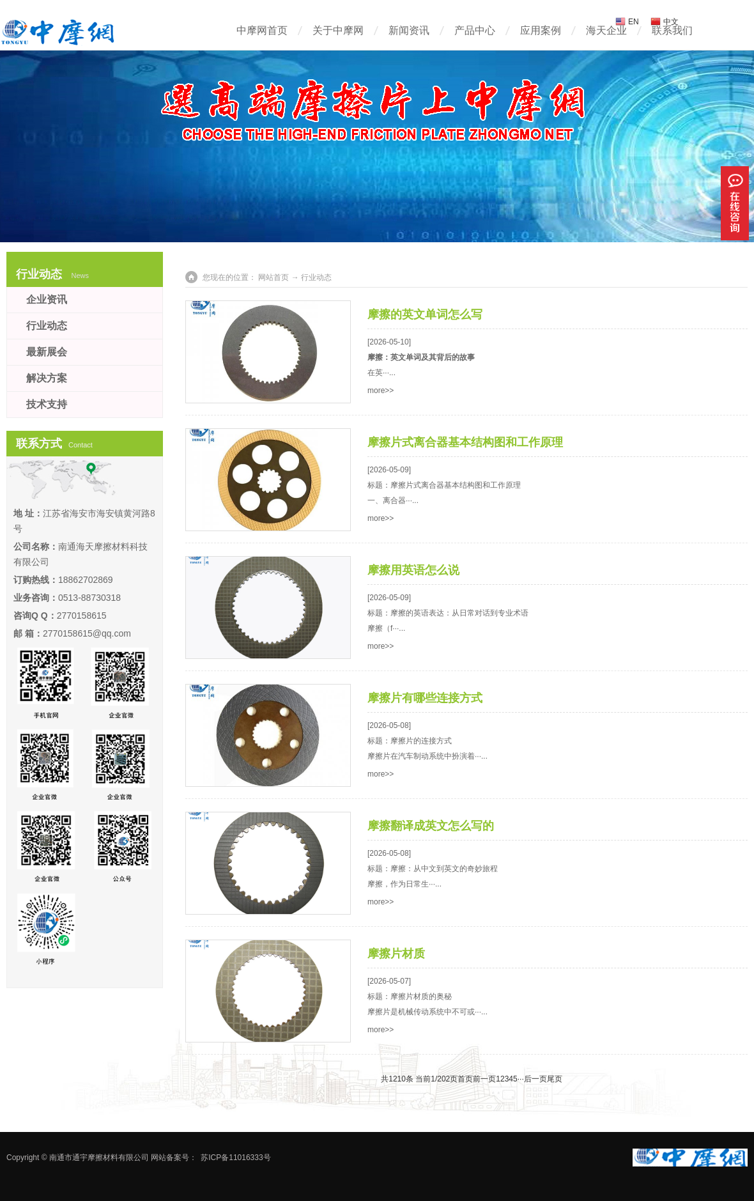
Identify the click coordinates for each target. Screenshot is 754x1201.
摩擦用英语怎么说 (413, 570)
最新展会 (46, 351)
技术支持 (46, 404)
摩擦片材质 (396, 953)
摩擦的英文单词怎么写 (424, 314)
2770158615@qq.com (87, 633)
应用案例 (540, 30)
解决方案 (46, 378)
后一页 (535, 1078)
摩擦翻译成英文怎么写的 (430, 825)
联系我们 (672, 30)
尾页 (554, 1078)
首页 (465, 1078)
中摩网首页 (262, 30)
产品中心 (474, 30)
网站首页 (273, 277)
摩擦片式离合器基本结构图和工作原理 (465, 442)
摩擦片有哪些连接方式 (424, 698)
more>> (380, 390)
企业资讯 (46, 299)
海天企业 (606, 30)
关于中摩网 (338, 30)
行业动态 (46, 325)
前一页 (484, 1078)
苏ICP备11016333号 (235, 1157)
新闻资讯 (409, 30)
